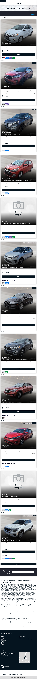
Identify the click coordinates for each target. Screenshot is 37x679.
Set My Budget (33, 14)
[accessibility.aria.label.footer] (23, 677)
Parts (28, 638)
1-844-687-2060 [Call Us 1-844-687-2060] (7, 655)
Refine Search (33, 12)
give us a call (21, 626)
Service (24, 638)
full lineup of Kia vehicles (12, 625)
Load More (18, 564)
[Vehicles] (23, 572)
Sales (20, 638)
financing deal (21, 598)
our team (6, 588)
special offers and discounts (12, 622)
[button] (3, 1)
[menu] (2, 3)
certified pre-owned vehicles (23, 622)
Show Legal (2, 60)
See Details (18, 54)
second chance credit (7, 601)
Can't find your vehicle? (31, 574)
